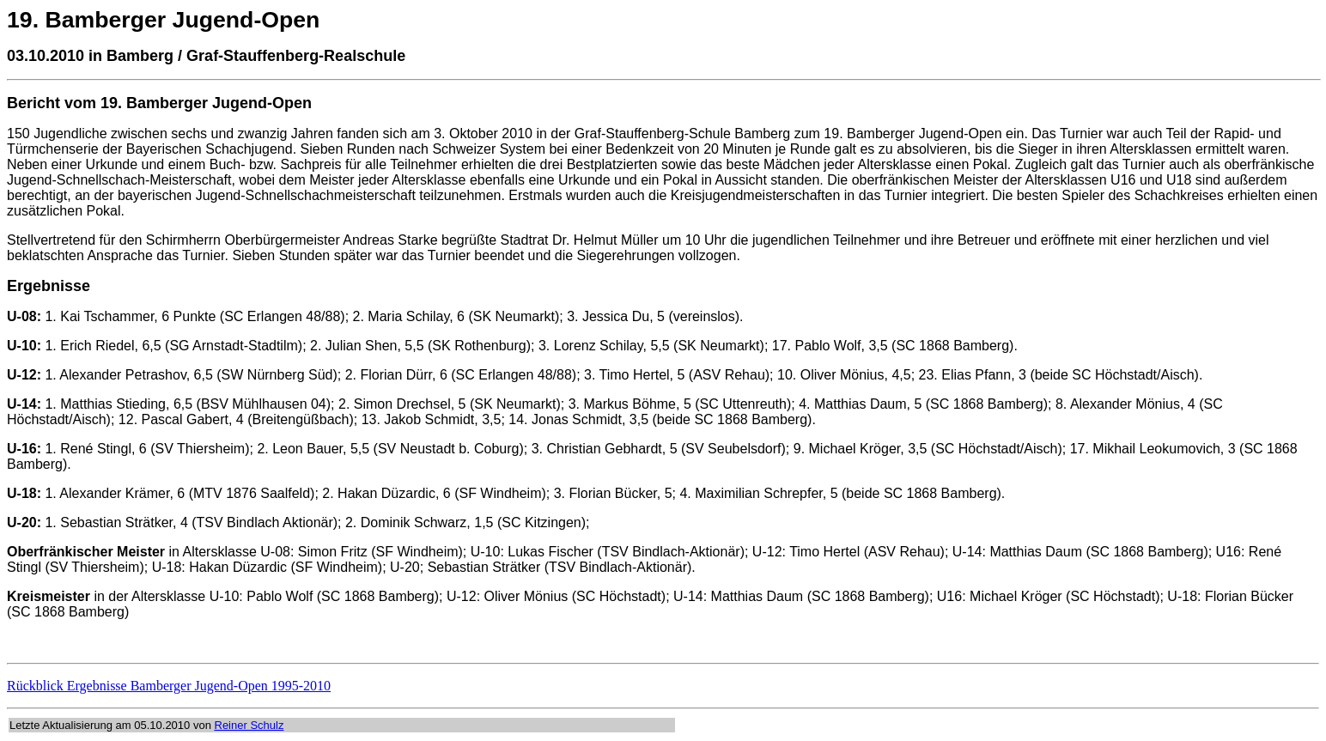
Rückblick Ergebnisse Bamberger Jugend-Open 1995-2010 (169, 685)
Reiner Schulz (249, 725)
